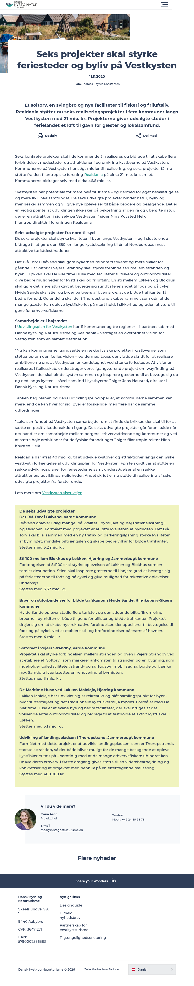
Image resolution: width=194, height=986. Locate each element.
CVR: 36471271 (32, 937)
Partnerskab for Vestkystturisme (75, 935)
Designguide (72, 913)
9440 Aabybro (33, 930)
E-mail (45, 833)
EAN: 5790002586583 (34, 947)
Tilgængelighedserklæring (84, 946)
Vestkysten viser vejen (63, 501)
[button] (116, 4)
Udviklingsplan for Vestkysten (45, 335)
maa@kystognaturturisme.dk (62, 838)
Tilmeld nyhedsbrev (71, 923)
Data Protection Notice (98, 977)
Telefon (117, 823)
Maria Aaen (49, 822)
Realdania (93, 183)
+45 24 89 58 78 (133, 827)
